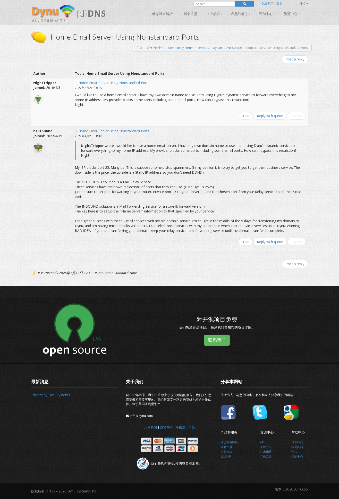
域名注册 (190, 13)
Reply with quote (270, 115)
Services (203, 48)
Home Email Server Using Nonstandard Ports (113, 82)
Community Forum (181, 48)
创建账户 (267, 3)
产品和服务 (240, 13)
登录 (279, 3)
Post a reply (295, 59)
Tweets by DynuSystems (50, 395)
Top (245, 115)
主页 (139, 48)
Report (296, 115)
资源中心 (292, 13)
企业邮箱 (214, 13)
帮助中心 (267, 13)
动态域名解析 (163, 13)
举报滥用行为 (185, 427)
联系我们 (217, 340)
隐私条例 (166, 427)
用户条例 (150, 427)
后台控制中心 (155, 48)
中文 (304, 3)
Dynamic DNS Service (227, 48)
